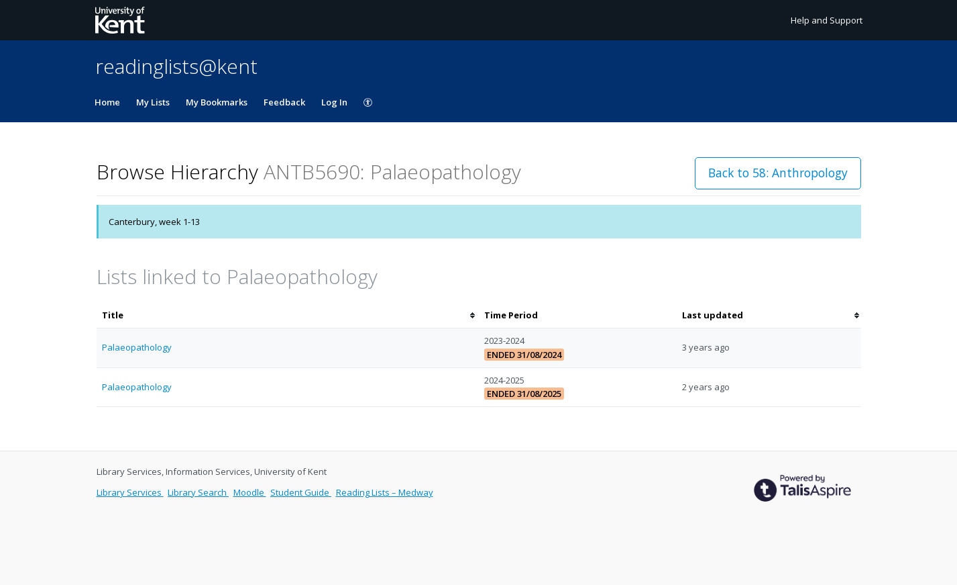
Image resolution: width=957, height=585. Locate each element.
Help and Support (826, 20)
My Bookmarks (216, 102)
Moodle (249, 492)
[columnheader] (288, 315)
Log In (334, 102)
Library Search (198, 492)
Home (107, 102)
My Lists (153, 102)
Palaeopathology (137, 347)
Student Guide (300, 492)
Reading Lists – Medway (384, 492)
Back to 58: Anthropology (778, 173)
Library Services (130, 492)
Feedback (284, 102)
